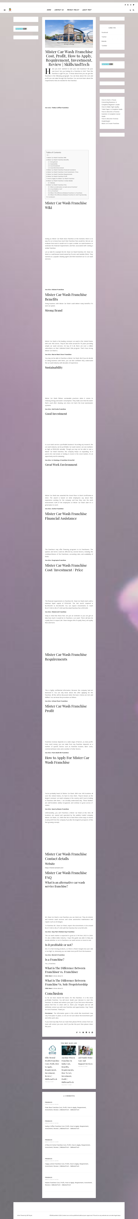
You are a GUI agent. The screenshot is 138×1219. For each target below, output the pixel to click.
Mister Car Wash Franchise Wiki (56, 157)
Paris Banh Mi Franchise (60, 753)
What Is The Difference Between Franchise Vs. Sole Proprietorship (68, 195)
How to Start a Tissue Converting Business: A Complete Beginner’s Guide (111, 102)
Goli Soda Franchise (59, 409)
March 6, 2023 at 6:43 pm (51, 1179)
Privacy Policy (73, 10)
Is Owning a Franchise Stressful (63, 460)
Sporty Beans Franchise (60, 809)
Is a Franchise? (54, 191)
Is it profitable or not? (56, 189)
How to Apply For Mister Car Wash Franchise (61, 178)
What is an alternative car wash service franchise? (63, 187)
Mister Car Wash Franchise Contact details (60, 181)
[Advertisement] (69, 94)
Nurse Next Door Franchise (61, 354)
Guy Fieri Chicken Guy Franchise (63, 932)
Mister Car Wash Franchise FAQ (56, 185)
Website (52, 183)
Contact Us (59, 10)
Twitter (104, 37)
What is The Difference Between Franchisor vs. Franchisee (66, 193)
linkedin (104, 41)
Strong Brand (54, 162)
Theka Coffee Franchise (60, 108)
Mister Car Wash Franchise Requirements (59, 174)
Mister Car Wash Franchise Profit (57, 176)
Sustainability (53, 164)
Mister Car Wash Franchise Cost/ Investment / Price (62, 172)
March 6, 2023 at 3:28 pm (51, 1160)
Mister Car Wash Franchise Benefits (58, 160)
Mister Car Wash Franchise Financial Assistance (61, 170)
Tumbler (104, 46)
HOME (49, 10)
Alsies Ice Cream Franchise (110, 123)
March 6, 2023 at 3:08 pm (51, 1104)
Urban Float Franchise (60, 701)
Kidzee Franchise (58, 289)
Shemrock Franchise (59, 612)
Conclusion (51, 197)
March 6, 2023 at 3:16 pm (51, 1142)
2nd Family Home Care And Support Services (85, 1061)
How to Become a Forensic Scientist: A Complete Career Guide (111, 114)
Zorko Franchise (57, 509)
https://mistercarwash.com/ (54, 868)
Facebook (105, 32)
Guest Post (86, 10)
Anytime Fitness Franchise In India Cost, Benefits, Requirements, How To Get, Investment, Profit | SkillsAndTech (68, 1070)
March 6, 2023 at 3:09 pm (51, 1123)
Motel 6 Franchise (58, 955)
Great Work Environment (57, 168)
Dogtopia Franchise (59, 560)
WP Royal (29, 1215)
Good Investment (55, 166)
